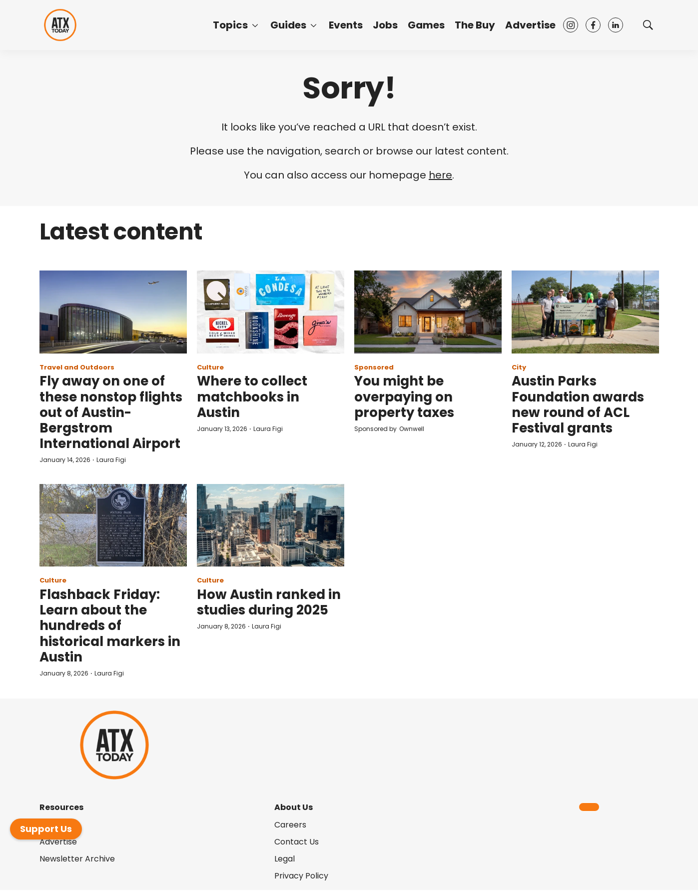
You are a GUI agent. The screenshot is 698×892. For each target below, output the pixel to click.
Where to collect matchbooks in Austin (252, 396)
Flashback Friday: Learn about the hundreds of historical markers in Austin (109, 626)
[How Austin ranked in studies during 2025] (270, 525)
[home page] (60, 25)
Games (426, 25)
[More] (255, 25)
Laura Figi (111, 460)
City (519, 367)
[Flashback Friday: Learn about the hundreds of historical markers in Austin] (113, 525)
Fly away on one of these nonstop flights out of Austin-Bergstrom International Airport (110, 412)
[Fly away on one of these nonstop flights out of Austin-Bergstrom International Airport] (113, 312)
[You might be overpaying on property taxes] (428, 312)
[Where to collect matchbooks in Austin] (270, 312)
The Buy (475, 25)
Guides (288, 25)
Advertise (530, 25)
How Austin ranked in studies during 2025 (269, 602)
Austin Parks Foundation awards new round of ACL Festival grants (578, 404)
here (440, 175)
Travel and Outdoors (76, 367)
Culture (210, 367)
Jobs (385, 25)
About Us (293, 807)
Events (346, 25)
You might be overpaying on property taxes (404, 396)
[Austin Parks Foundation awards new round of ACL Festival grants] (585, 312)
